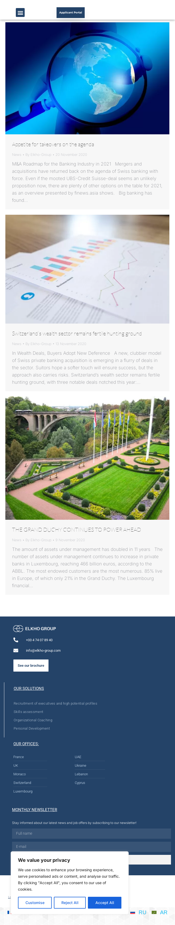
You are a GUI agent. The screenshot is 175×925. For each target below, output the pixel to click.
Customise (34, 902)
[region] (70, 882)
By (38, 154)
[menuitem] (138, 912)
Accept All (104, 902)
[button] (20, 12)
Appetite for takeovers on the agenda (53, 144)
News (16, 154)
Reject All (70, 902)
